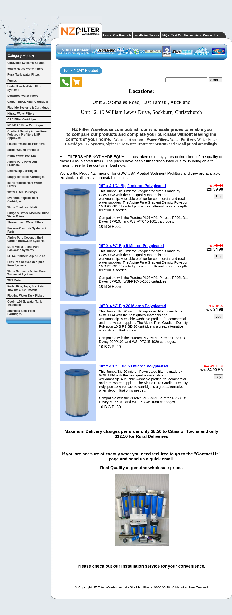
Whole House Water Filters (25, 68)
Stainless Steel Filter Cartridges (21, 312)
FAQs (165, 35)
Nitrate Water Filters (20, 113)
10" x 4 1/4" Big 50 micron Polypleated (133, 366)
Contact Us (210, 35)
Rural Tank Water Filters (23, 74)
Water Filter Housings (22, 192)
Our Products (122, 35)
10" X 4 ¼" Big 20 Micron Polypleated (132, 306)
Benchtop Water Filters (22, 95)
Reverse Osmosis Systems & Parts (26, 230)
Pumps (12, 80)
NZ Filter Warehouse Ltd (110, 587)
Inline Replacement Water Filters (24, 184)
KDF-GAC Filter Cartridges (25, 125)
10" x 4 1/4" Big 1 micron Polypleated (132, 186)
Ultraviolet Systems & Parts (26, 62)
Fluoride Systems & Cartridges (28, 107)
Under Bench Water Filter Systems (24, 88)
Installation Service (146, 35)
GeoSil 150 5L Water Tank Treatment (24, 303)
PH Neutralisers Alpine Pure (26, 256)
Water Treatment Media (22, 207)
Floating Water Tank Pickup (25, 295)
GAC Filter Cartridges (22, 119)
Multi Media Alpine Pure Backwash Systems (23, 248)
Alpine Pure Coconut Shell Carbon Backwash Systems (26, 239)
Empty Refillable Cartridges (26, 177)
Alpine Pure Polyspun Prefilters (22, 163)
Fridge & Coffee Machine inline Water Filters (28, 214)
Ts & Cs (176, 35)
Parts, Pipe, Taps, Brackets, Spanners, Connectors (26, 288)
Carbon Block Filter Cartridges (28, 101)
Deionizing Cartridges (22, 171)
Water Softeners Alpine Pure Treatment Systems (26, 273)
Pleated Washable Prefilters (26, 144)
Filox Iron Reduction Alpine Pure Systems (25, 263)
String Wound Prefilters (23, 149)
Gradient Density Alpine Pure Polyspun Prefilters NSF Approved (27, 135)
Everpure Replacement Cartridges (22, 199)
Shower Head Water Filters (25, 222)
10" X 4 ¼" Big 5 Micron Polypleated (131, 246)
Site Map (136, 587)
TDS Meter (14, 280)
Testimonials (192, 35)
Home (107, 35)
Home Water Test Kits (22, 155)
